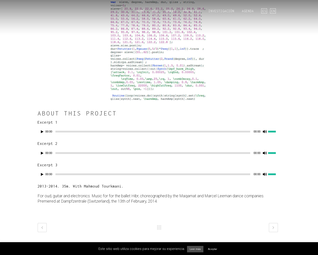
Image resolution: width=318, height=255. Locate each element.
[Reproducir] (42, 131)
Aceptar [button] (212, 249)
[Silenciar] (265, 131)
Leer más (195, 249)
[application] (159, 132)
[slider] (152, 131)
